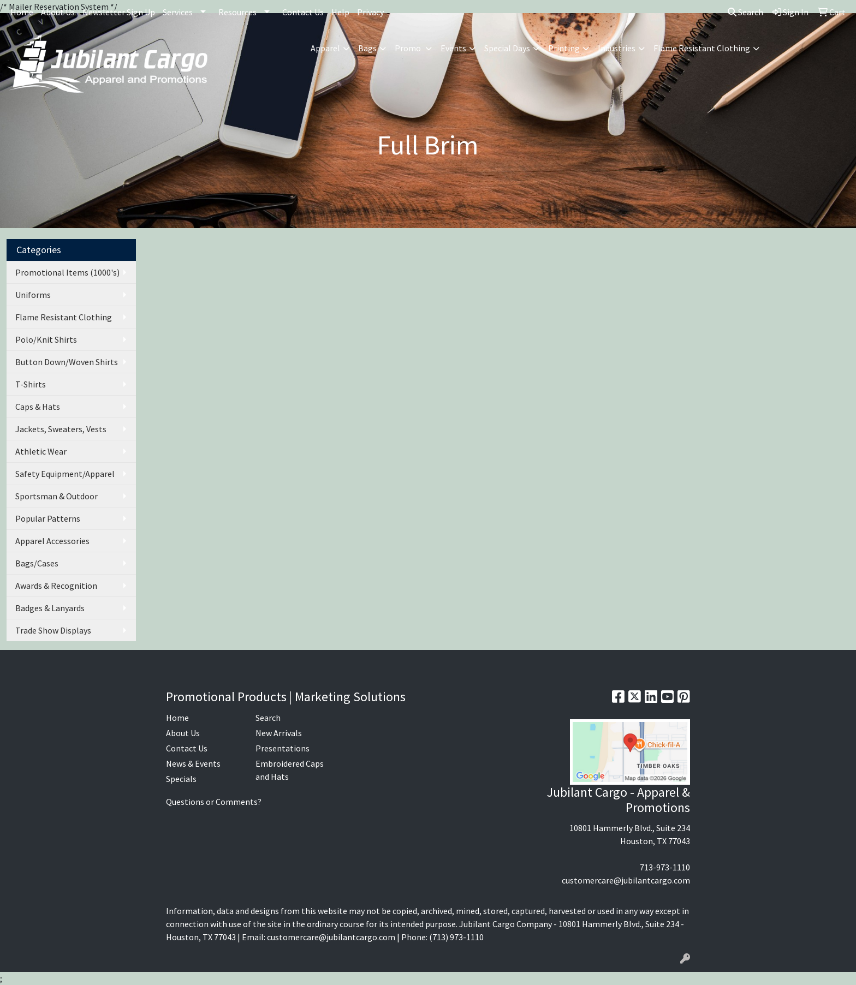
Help (340, 12)
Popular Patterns (47, 518)
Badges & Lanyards (50, 607)
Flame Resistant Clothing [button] (701, 48)
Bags (367, 48)
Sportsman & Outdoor (56, 496)
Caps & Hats (37, 406)
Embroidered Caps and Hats (289, 770)
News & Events (193, 763)
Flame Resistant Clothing (63, 317)
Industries (616, 48)
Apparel (325, 48)
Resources (237, 12)
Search (745, 12)
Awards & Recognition (56, 585)
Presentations (282, 748)
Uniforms (33, 294)
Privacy (370, 12)
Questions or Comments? (213, 801)
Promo (409, 48)
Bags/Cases (36, 563)
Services (178, 12)
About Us (58, 12)
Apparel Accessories (52, 540)
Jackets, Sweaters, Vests (60, 428)
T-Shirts (30, 384)
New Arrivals (278, 732)
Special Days (507, 48)
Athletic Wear (41, 451)
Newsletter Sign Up (118, 12)
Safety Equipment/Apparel (65, 473)
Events (453, 48)
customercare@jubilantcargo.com (626, 880)
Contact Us (303, 12)
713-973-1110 (665, 867)
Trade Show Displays (53, 630)
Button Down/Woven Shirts (66, 361)
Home (21, 12)
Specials (181, 778)
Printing (564, 48)
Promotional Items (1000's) (67, 272)
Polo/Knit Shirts (46, 339)
